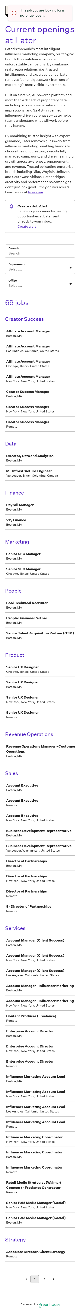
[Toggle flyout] (70, 267)
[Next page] (53, 1279)
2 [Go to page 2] (45, 1279)
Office (13, 280)
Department (17, 264)
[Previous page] (26, 1279)
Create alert (26, 226)
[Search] (40, 253)
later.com (35, 192)
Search (14, 248)
